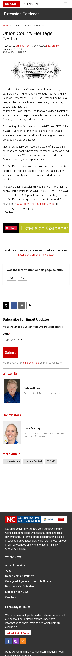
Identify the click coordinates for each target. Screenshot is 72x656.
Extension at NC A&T (17, 591)
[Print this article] (29, 305)
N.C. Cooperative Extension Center (35, 203)
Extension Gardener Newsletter (36, 254)
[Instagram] (16, 641)
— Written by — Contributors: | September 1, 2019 (31, 47)
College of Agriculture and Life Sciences (30, 581)
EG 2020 (51, 461)
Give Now (11, 597)
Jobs (8, 570)
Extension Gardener (21, 14)
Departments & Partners (19, 576)
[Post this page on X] (6, 305)
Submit (10, 352)
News (6, 25)
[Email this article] (21, 305)
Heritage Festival (33, 461)
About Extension (15, 565)
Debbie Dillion (22, 45)
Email (6, 333)
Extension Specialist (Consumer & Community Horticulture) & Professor (44, 434)
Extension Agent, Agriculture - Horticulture (42, 393)
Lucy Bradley (52, 45)
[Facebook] (8, 641)
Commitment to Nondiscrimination (36, 651)
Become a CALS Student (20, 586)
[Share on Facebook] (14, 305)
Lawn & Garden (12, 461)
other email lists (31, 362)
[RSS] (23, 641)
